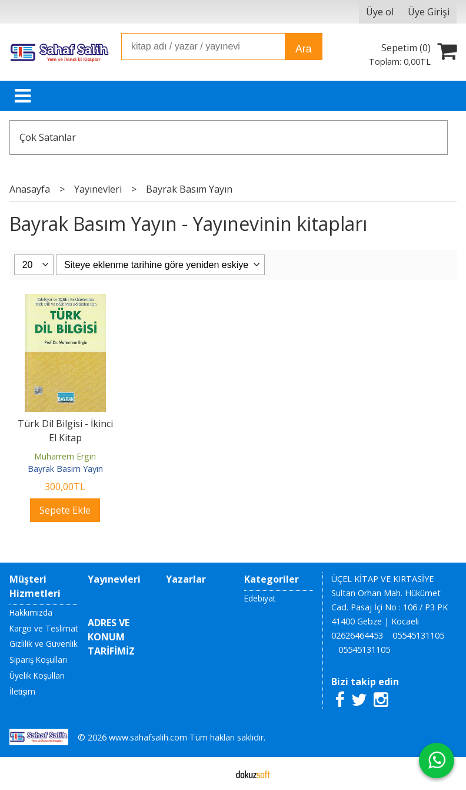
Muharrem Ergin (65, 456)
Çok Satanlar (47, 137)
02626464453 (357, 635)
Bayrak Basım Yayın (65, 468)
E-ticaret (214, 773)
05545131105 (418, 635)
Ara (303, 49)
